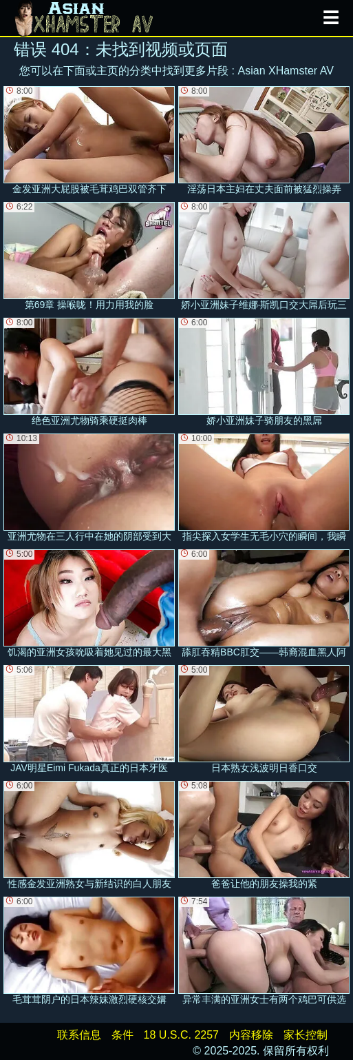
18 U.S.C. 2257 (181, 1035)
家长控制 (306, 1035)
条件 (122, 1035)
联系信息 (79, 1035)
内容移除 (251, 1035)
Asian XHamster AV (286, 71)
